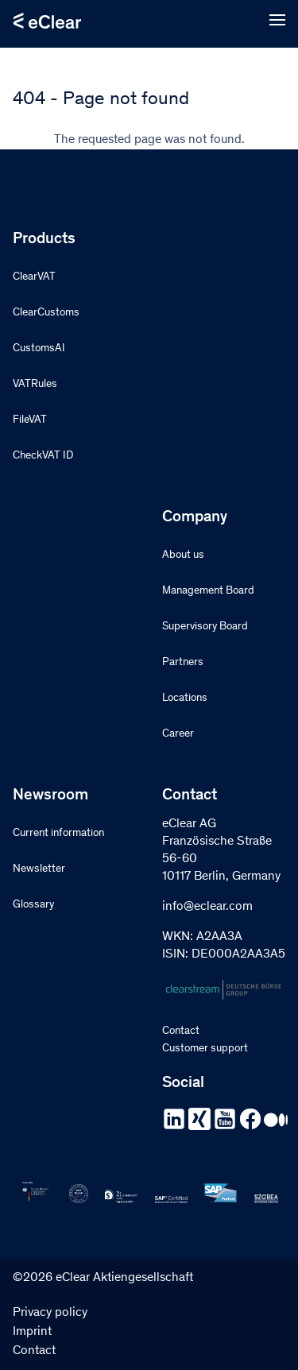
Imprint (32, 1331)
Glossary (33, 905)
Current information (58, 833)
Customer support (205, 1049)
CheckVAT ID (43, 456)
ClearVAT (34, 277)
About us (183, 555)
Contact (180, 1031)
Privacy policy (50, 1312)
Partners (182, 662)
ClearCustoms (46, 313)
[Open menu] (277, 21)
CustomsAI (39, 348)
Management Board (208, 591)
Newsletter (39, 869)
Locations (184, 698)
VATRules (35, 384)
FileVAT (30, 420)
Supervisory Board (205, 627)
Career (178, 734)
